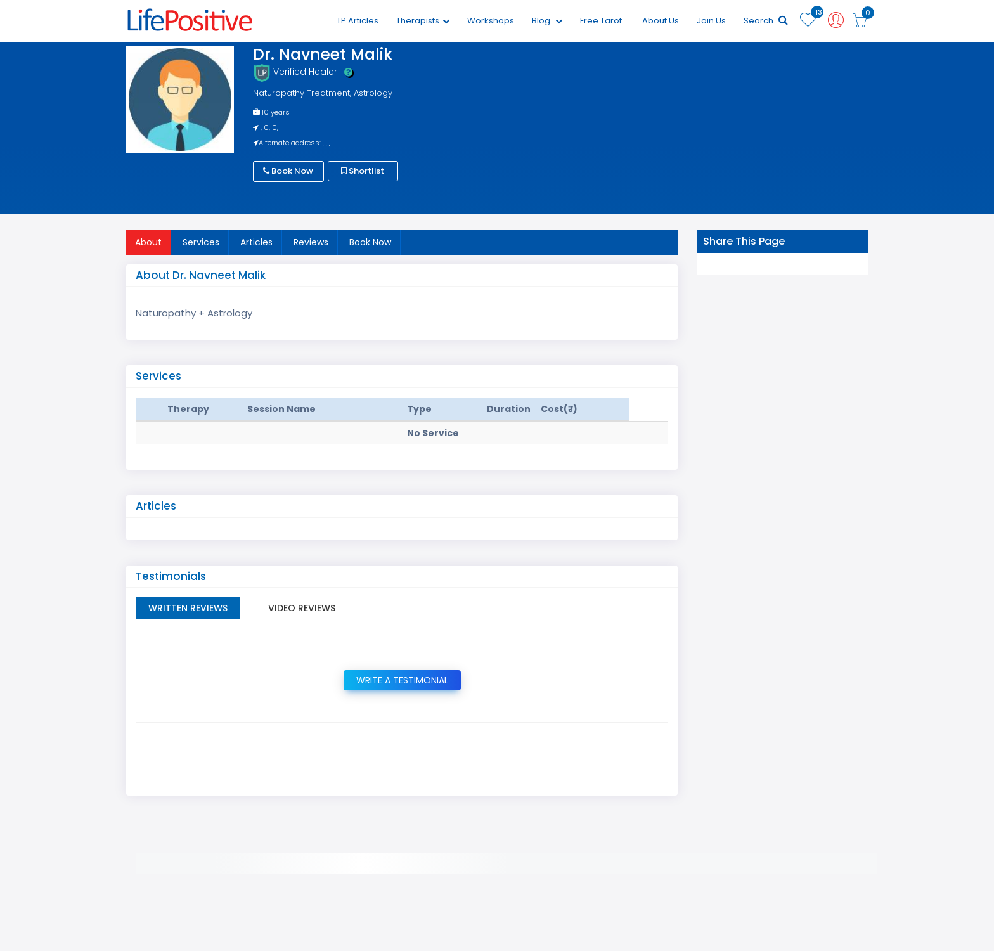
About (148, 242)
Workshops (490, 21)
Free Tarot (601, 21)
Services (201, 242)
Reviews (311, 242)
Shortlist (362, 171)
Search (766, 21)
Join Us (711, 21)
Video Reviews (301, 608)
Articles (256, 242)
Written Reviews (188, 608)
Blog (547, 21)
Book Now (288, 171)
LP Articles (358, 21)
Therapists (422, 21)
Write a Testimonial (402, 680)
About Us (660, 21)
